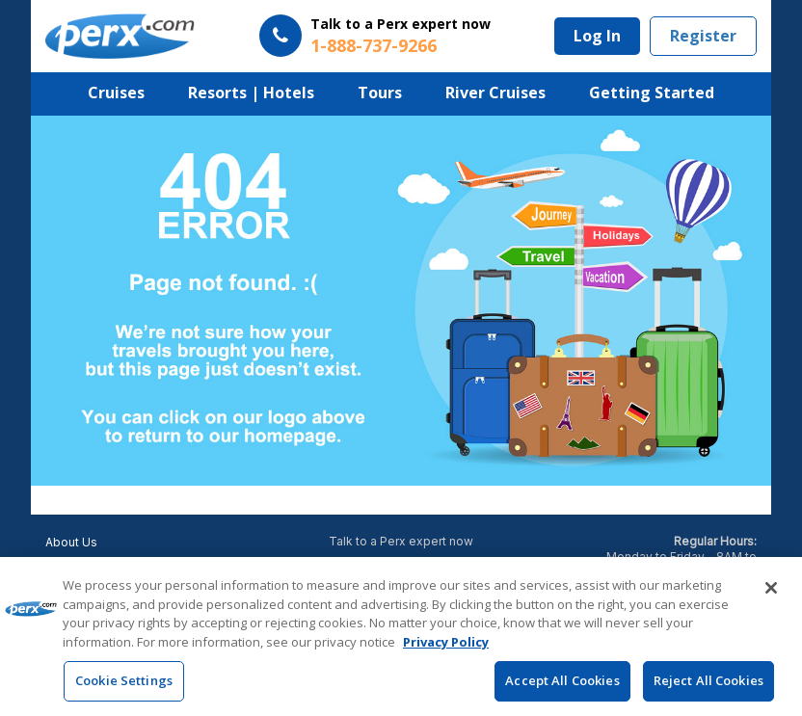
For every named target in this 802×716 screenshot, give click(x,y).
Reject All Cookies (708, 681)
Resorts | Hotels (251, 92)
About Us (71, 542)
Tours (380, 92)
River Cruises (495, 92)
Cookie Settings (124, 681)
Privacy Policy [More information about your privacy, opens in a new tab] (446, 641)
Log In (597, 35)
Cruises (116, 92)
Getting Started (651, 92)
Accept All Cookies (562, 681)
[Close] (771, 589)
